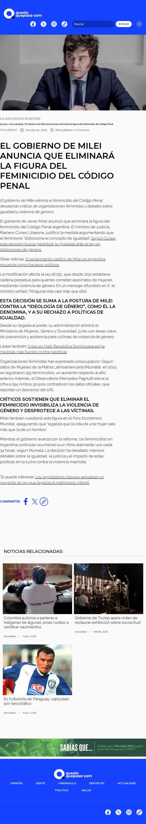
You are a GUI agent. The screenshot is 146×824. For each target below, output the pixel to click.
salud (86, 790)
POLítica (61, 790)
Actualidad (16, 124)
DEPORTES (96, 783)
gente (40, 783)
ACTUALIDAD (127, 783)
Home (3, 124)
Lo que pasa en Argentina (20, 118)
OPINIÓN (16, 783)
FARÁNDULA (67, 783)
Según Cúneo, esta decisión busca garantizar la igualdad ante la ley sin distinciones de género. (58, 244)
